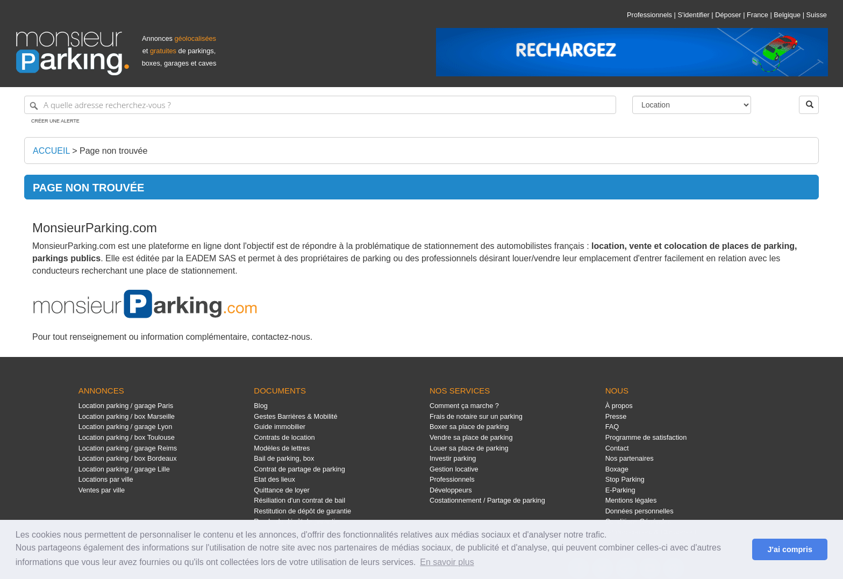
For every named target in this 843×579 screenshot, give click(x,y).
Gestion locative (454, 469)
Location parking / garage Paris (125, 406)
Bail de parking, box (284, 458)
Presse (616, 416)
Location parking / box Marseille (126, 416)
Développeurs (451, 490)
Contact (617, 448)
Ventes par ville (101, 490)
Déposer (728, 15)
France (757, 15)
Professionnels (649, 15)
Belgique (787, 15)
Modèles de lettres (282, 448)
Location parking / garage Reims (127, 448)
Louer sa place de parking (469, 448)
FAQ (612, 427)
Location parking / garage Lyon (125, 427)
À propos (619, 406)
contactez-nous (281, 336)
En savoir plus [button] (447, 562)
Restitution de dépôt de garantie (302, 511)
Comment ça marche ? (464, 406)
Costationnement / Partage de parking (487, 500)
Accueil (51, 150)
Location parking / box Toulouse (126, 437)
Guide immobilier (279, 427)
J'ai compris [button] (789, 549)
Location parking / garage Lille (124, 469)
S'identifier (693, 15)
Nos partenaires (629, 458)
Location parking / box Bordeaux (127, 458)
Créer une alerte (55, 121)
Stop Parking (625, 479)
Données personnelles (639, 511)
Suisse (816, 15)
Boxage (616, 469)
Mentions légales (631, 500)
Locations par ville (105, 479)
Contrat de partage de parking (299, 469)
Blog (261, 406)
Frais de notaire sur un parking (476, 416)
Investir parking (453, 458)
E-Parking (620, 490)
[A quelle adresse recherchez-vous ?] (320, 104)
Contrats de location (284, 437)
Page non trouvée (113, 150)
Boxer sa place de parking (469, 427)
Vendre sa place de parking (471, 437)
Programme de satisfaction (646, 437)
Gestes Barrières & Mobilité (295, 416)
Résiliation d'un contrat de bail (299, 500)
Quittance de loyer (281, 490)
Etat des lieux (274, 479)
